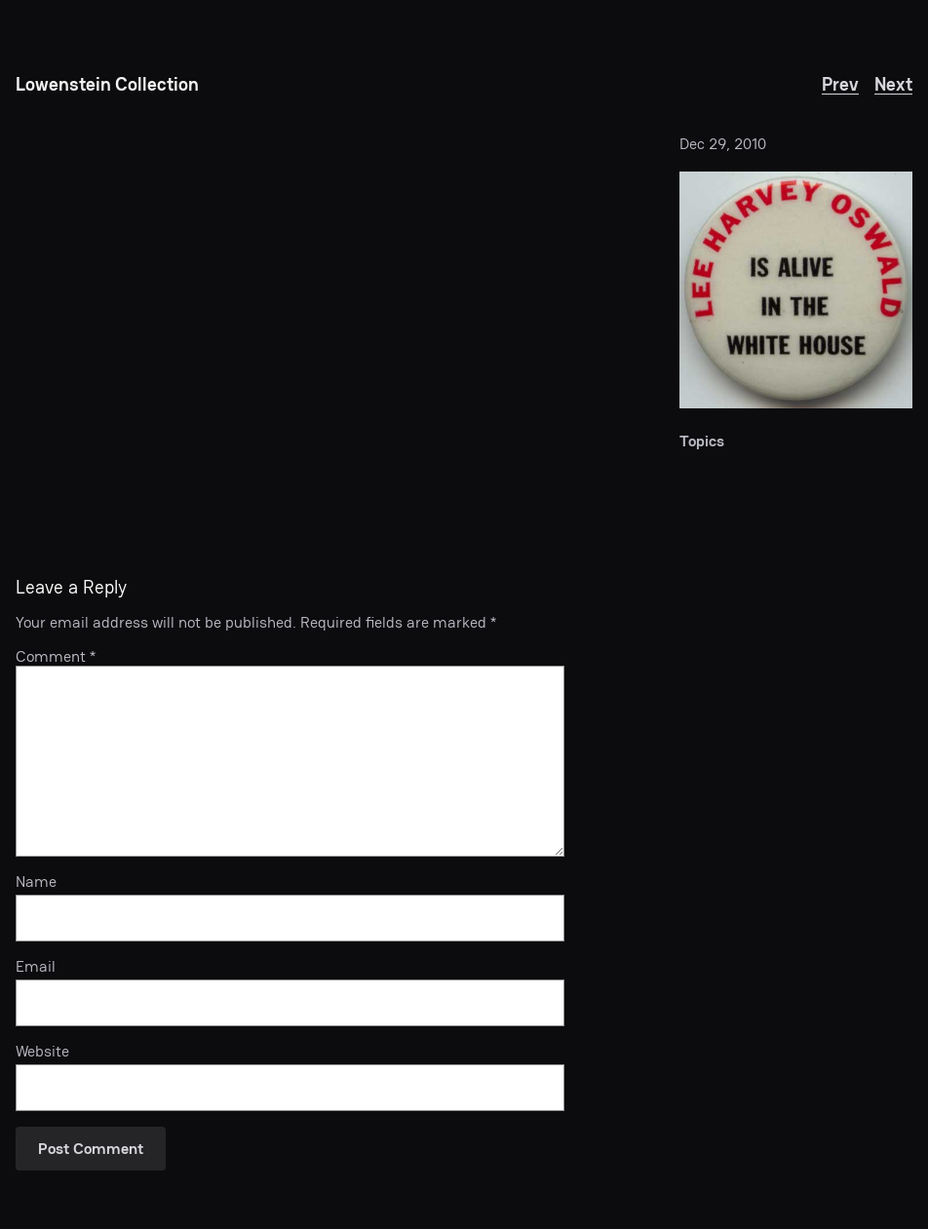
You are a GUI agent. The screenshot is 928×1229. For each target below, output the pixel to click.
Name (36, 881)
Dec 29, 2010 (722, 144)
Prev (840, 84)
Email (36, 966)
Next (893, 84)
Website (42, 1051)
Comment (56, 656)
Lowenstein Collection (107, 84)
